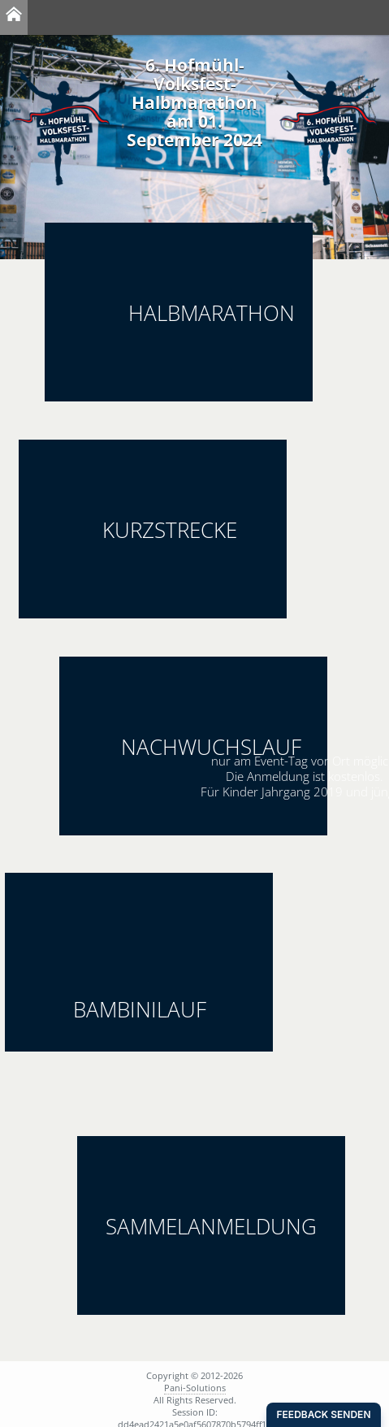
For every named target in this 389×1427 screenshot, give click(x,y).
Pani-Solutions (195, 1387)
